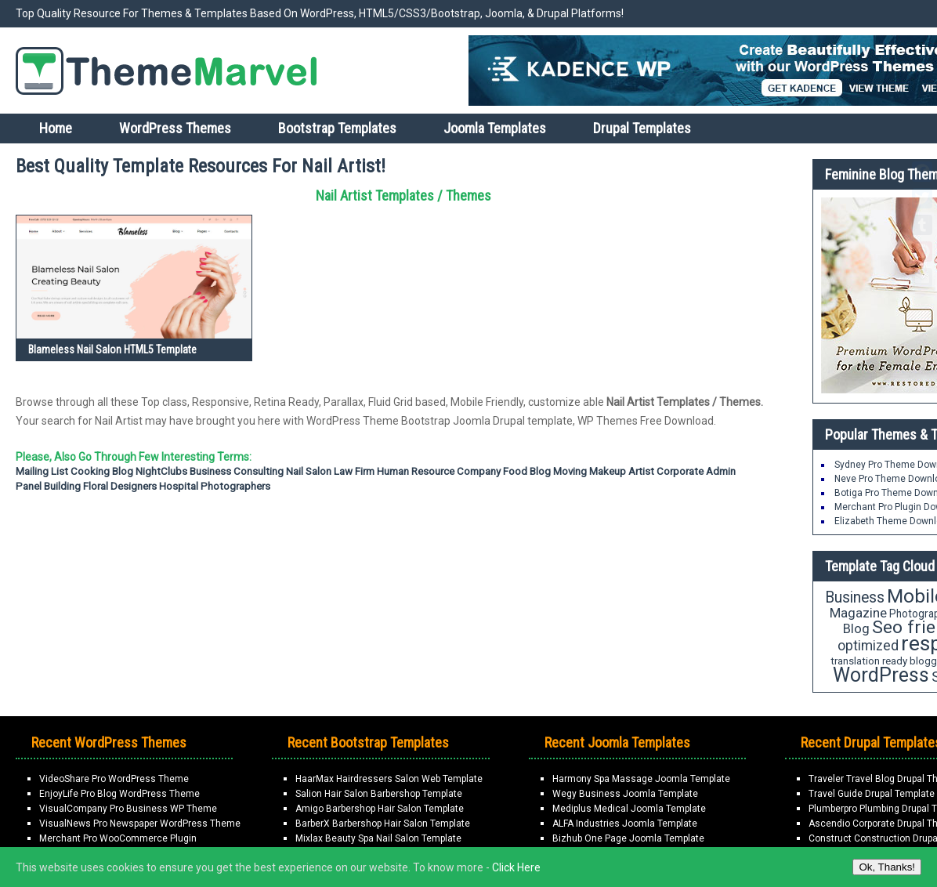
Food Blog (527, 471)
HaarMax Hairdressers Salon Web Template (389, 778)
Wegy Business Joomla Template (625, 793)
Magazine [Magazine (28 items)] (858, 613)
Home (55, 128)
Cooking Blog (102, 471)
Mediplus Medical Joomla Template (629, 808)
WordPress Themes (175, 128)
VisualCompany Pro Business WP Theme (128, 808)
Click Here (516, 867)
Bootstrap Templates (337, 128)
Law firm (354, 471)
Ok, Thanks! (887, 867)
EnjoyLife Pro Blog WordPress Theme (119, 793)
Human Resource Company (439, 471)
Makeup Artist (621, 471)
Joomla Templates (494, 128)
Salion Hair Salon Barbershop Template (378, 793)
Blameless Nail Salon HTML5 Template (112, 349)
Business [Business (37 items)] (855, 597)
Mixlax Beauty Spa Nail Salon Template (378, 838)
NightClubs (161, 471)
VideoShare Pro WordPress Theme (114, 778)
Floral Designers (120, 486)
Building (62, 486)
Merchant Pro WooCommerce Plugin (118, 838)
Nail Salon (308, 471)
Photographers (235, 486)
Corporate (680, 471)
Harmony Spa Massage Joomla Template (641, 778)
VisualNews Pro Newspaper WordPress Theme (140, 823)
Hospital (178, 486)
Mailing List (42, 471)
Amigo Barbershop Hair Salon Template (379, 808)
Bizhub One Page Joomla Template (628, 838)
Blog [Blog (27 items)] (856, 628)
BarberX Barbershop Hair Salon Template (382, 823)
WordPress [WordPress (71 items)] (881, 675)
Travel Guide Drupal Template (872, 793)
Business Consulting (237, 471)
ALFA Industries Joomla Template (624, 823)
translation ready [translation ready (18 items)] (868, 661)
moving (570, 471)
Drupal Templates (642, 128)
